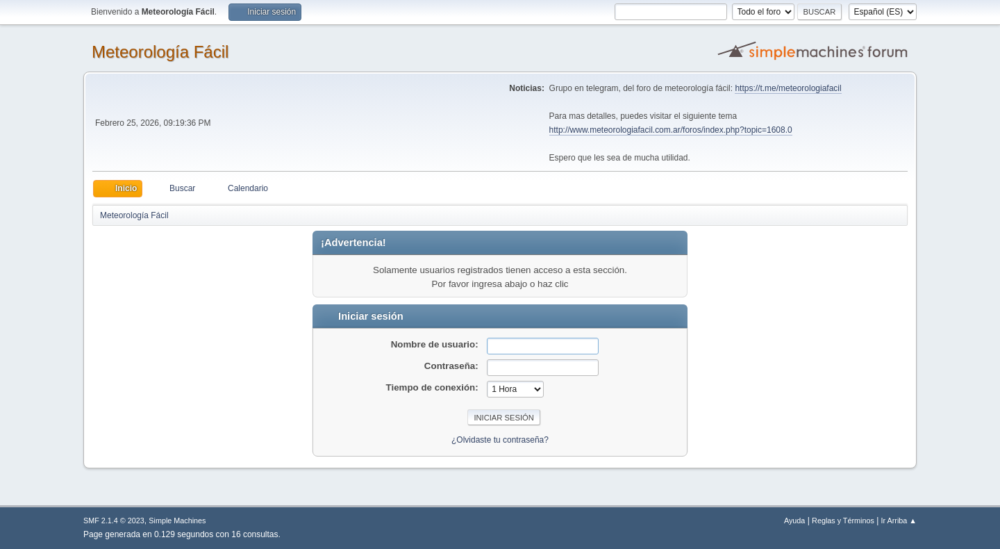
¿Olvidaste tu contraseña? (500, 440)
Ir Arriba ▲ (899, 520)
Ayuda (794, 520)
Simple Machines (177, 520)
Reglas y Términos (843, 520)
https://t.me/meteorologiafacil (788, 88)
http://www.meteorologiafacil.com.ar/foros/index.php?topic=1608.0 (670, 130)
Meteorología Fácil (160, 51)
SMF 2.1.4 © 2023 (113, 520)
